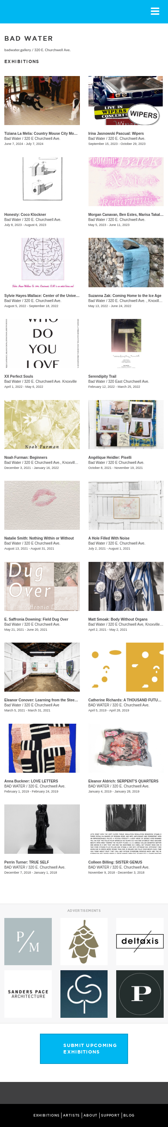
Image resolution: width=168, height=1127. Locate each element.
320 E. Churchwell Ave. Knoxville (50, 381)
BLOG (129, 1115)
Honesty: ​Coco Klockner (25, 215)
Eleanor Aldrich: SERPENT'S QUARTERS (123, 781)
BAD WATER (98, 705)
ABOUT (90, 1115)
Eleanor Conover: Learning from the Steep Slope (45, 700)
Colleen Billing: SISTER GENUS (115, 862)
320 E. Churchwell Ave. (52, 50)
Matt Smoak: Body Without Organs (118, 619)
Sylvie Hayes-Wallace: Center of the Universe (42, 296)
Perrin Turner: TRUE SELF (26, 862)
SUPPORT (110, 1115)
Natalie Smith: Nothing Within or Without (39, 538)
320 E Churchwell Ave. (42, 139)
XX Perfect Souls (18, 376)
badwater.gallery (17, 50)
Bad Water (12, 139)
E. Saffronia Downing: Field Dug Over (36, 619)
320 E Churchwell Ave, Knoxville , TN (138, 624)
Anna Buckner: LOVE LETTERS (31, 781)
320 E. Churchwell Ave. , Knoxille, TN (138, 301)
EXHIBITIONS (46, 1115)
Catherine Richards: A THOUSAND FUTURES (126, 700)
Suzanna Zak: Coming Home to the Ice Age (125, 296)
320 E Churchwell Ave (41, 705)
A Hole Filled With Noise (109, 538)
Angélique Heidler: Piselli (110, 458)
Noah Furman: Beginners (25, 458)
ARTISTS (71, 1115)
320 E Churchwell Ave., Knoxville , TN (54, 463)
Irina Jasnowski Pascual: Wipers (116, 134)
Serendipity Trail (102, 376)
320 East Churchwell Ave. (128, 381)
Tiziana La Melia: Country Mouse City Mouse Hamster (50, 134)
